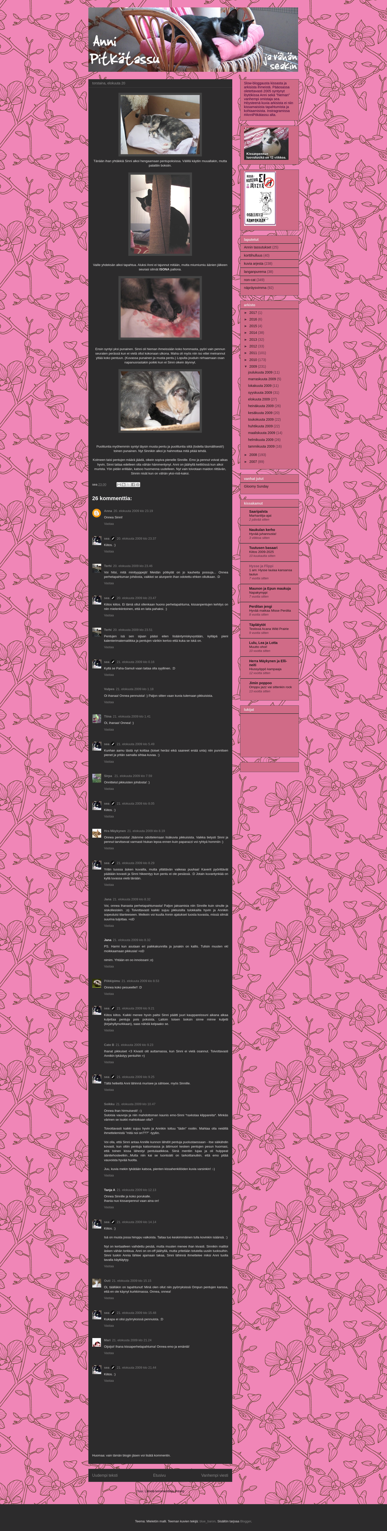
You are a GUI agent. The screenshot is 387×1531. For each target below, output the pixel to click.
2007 (253, 462)
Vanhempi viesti (214, 1475)
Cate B (109, 1045)
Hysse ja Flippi (261, 566)
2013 (253, 339)
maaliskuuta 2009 (262, 433)
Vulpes (109, 689)
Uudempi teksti (105, 1475)
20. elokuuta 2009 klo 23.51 (133, 630)
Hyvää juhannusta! (262, 534)
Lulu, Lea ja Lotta (263, 643)
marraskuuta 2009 (262, 379)
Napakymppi (258, 592)
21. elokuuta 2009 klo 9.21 (136, 1008)
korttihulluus (253, 255)
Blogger (245, 1521)
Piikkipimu (112, 981)
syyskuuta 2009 (260, 393)
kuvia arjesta (254, 263)
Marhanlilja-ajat (260, 515)
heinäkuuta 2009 (261, 406)
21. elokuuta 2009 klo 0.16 (136, 662)
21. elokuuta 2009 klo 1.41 (132, 716)
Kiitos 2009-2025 (261, 552)
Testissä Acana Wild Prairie (269, 629)
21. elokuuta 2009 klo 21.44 (136, 1367)
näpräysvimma (255, 288)
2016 (253, 319)
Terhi (108, 566)
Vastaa (109, 524)
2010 (253, 360)
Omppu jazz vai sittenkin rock (270, 687)
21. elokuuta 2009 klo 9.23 (135, 1045)
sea (107, 538)
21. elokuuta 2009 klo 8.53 (140, 981)
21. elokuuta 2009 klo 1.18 (135, 689)
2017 (253, 313)
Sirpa (108, 776)
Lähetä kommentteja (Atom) (164, 1491)
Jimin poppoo (260, 683)
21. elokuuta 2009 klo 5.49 (136, 744)
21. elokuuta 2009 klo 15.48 (136, 1313)
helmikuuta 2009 (261, 440)
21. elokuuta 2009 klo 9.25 (136, 1077)
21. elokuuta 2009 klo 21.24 (132, 1340)
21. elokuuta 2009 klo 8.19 (146, 831)
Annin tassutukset (257, 247)
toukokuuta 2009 (261, 419)
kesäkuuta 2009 (260, 413)
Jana (108, 899)
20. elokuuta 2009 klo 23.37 (136, 538)
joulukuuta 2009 (260, 372)
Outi (107, 1281)
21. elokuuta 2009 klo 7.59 (133, 776)
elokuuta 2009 (259, 399)
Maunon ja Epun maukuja (270, 588)
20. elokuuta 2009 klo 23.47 (136, 598)
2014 (253, 333)
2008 (253, 455)
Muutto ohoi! (258, 647)
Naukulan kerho (262, 530)
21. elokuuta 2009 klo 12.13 (136, 1190)
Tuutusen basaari (263, 548)
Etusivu (159, 1475)
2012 (253, 346)
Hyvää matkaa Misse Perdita (270, 610)
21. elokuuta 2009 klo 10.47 (135, 1104)
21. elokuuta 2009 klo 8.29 (136, 863)
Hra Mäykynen (115, 831)
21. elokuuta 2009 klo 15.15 (132, 1281)
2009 (253, 366)
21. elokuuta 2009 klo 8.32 (132, 899)
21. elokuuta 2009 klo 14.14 (136, 1222)
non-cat (250, 280)
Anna (108, 511)
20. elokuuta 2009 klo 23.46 (133, 566)
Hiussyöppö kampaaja (265, 669)
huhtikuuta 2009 (261, 426)
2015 (253, 326)
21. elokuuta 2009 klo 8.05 (136, 803)
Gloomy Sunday (256, 486)
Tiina (108, 716)
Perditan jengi (260, 606)
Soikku (109, 1104)
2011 (253, 353)
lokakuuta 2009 (260, 386)
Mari (107, 1340)
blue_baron (207, 1521)
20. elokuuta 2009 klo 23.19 (133, 511)
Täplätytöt (257, 625)
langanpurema (255, 272)
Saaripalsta (258, 511)
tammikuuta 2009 (261, 446)
